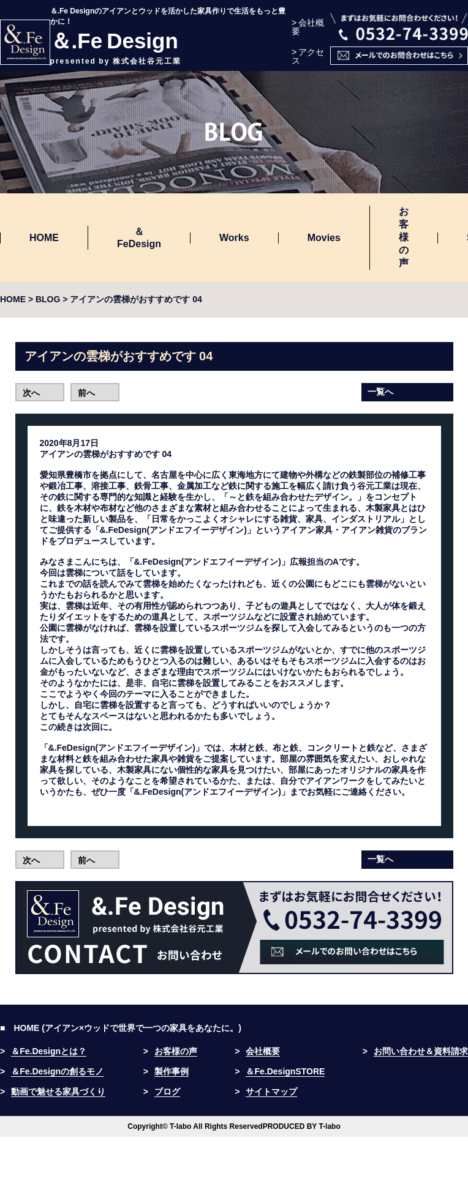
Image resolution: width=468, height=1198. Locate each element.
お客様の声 (404, 237)
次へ (31, 393)
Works (234, 238)
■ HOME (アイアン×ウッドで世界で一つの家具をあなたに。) (120, 1028)
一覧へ (380, 391)
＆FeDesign (139, 237)
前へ (86, 393)
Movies (324, 238)
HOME (44, 238)
